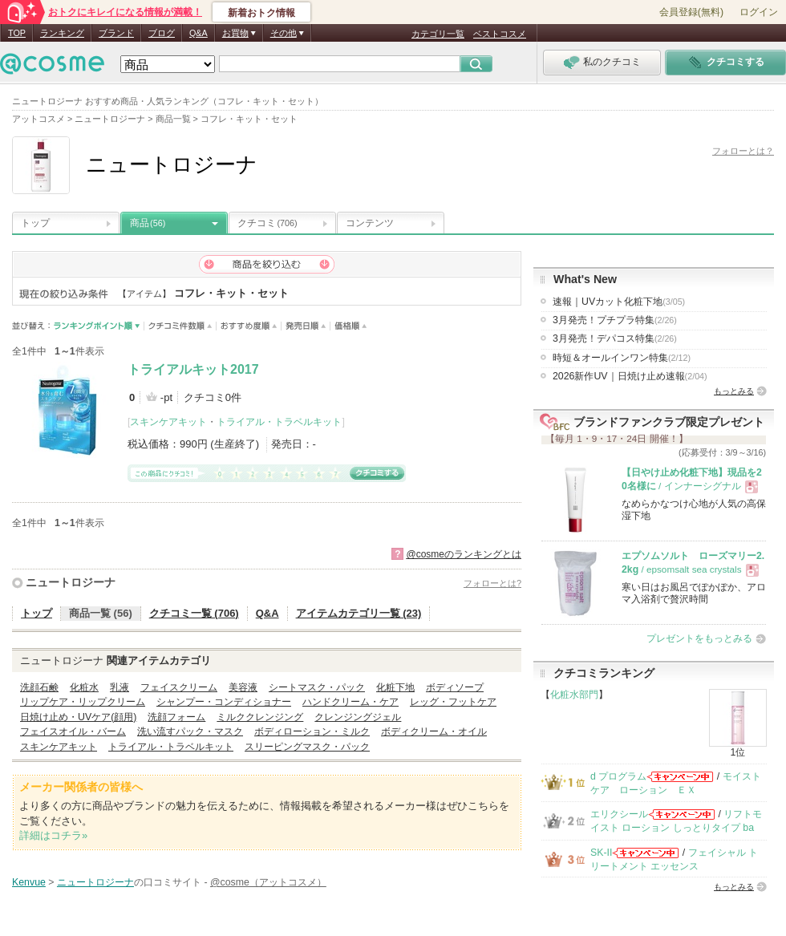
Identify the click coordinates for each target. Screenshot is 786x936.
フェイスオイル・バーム (73, 731)
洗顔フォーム (176, 717)
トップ (35, 223)
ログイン (758, 12)
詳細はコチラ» (53, 835)
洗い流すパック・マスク (190, 731)
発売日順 (306, 326)
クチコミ (267, 223)
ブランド (116, 33)
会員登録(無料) (691, 12)
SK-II (601, 852)
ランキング (62, 33)
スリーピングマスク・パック (307, 746)
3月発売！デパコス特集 (615, 338)
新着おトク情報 (261, 12)
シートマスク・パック (317, 687)
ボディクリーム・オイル (434, 731)
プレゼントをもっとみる (699, 638)
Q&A (198, 33)
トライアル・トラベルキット (279, 421)
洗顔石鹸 (39, 687)
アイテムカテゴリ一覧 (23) (359, 613)
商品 (147, 223)
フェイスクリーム (178, 687)
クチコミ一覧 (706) (194, 613)
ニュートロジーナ (70, 582)
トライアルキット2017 (193, 369)
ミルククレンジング (260, 717)
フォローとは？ (743, 151)
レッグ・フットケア (453, 701)
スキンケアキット (168, 421)
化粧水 (84, 687)
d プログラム (618, 776)
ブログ (161, 33)
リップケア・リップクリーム (82, 701)
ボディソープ (455, 687)
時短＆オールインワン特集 (622, 357)
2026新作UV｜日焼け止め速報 (630, 376)
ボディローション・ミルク (312, 731)
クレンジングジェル (357, 717)
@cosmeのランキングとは (463, 554)
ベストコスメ (499, 33)
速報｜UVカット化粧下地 (619, 301)
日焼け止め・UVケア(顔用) (78, 717)
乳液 (119, 687)
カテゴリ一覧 (437, 33)
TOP (17, 33)
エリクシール (619, 814)
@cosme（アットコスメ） (268, 882)
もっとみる (734, 391)
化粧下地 (395, 687)
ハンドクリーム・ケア (350, 701)
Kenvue (29, 882)
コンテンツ (370, 223)
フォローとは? (492, 583)
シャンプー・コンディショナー (223, 701)
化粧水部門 (574, 694)
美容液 (243, 687)
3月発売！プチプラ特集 (615, 320)
